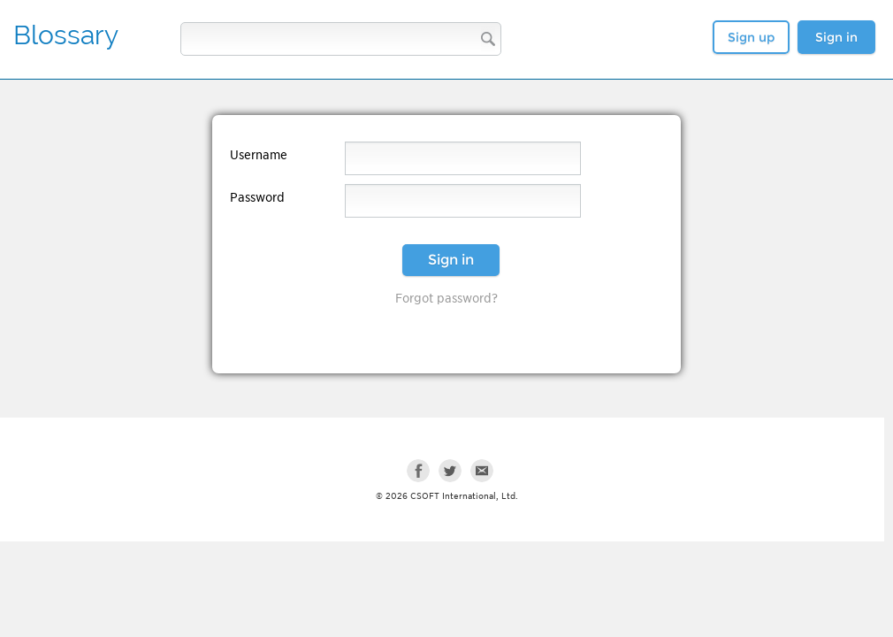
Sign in (836, 37)
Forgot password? (446, 298)
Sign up (751, 37)
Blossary (65, 34)
